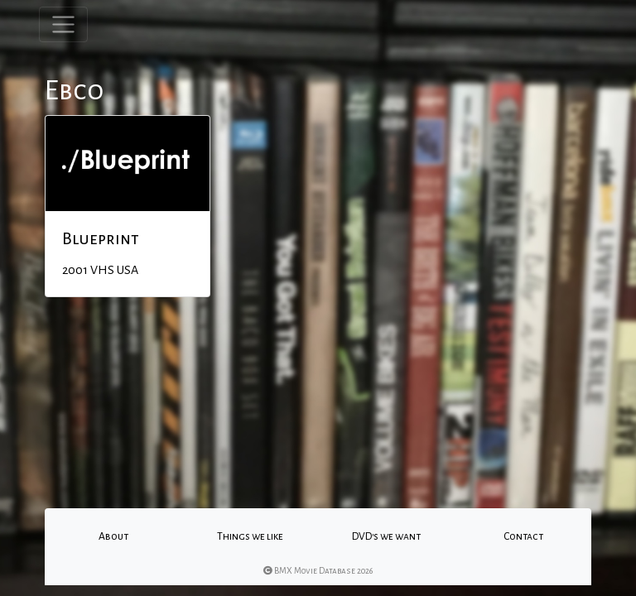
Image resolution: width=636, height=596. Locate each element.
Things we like (250, 536)
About (113, 536)
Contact (523, 536)
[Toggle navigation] (63, 24)
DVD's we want (386, 536)
